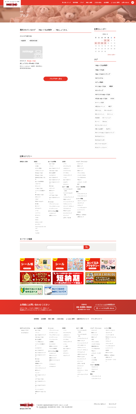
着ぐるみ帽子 (52, 172)
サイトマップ (112, 404)
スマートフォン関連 (53, 211)
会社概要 (106, 2)
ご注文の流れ (98, 2)
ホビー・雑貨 (65, 186)
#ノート (97, 121)
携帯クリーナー (53, 215)
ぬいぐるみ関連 (52, 161)
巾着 (93, 339)
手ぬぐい (79, 179)
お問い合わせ (125, 2)
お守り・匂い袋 (67, 217)
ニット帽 (94, 357)
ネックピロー (52, 344)
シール (36, 210)
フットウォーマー (53, 339)
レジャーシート (81, 209)
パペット (51, 166)
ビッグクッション (53, 208)
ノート (65, 163)
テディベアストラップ (40, 368)
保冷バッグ (80, 170)
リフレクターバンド (82, 196)
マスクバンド (95, 369)
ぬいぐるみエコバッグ (54, 179)
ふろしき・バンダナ (82, 182)
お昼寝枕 (51, 341)
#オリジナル (99, 78)
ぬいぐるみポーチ (53, 177)
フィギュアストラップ (68, 197)
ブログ (82, 2)
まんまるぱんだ (24, 332)
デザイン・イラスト (81, 214)
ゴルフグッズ (80, 203)
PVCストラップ (53, 355)
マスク (36, 230)
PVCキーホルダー (39, 201)
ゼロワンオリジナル (25, 328)
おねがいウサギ (24, 330)
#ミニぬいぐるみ (100, 86)
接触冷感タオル (95, 346)
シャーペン (37, 213)
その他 (36, 166)
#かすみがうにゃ (100, 136)
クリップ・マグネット (68, 206)
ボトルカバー (38, 208)
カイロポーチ (52, 175)
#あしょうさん (61, 30)
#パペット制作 (99, 102)
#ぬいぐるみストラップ (102, 74)
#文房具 (97, 117)
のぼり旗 (37, 361)
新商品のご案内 (24, 161)
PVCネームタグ (67, 210)
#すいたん (98, 110)
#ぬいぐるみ (99, 70)
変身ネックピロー (53, 346)
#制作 (111, 86)
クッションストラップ (68, 201)
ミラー (93, 362)
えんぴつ (65, 182)
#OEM (112, 98)
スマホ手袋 (94, 360)
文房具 (63, 161)
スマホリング (52, 213)
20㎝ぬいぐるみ (39, 172)
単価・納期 (89, 2)
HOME (21, 11)
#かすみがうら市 (100, 140)
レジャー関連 (79, 198)
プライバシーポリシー (100, 404)
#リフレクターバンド (101, 125)
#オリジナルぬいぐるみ (102, 94)
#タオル (105, 121)
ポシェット (37, 186)
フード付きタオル (81, 177)
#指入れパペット (100, 106)
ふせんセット (66, 168)
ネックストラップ (67, 213)
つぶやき (37, 233)
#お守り (108, 129)
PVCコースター (109, 352)
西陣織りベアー (38, 363)
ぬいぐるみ (52, 163)
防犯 (77, 191)
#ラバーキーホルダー (101, 143)
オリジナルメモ (67, 166)
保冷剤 (79, 212)
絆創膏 (79, 189)
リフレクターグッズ (82, 193)
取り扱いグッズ (66, 2)
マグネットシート (67, 204)
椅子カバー (52, 190)
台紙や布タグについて (83, 319)
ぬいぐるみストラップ (54, 168)
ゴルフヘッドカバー (82, 200)
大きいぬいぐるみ (53, 170)
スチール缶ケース (81, 345)
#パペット (110, 114)
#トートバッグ (107, 117)
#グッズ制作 (99, 82)
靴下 (78, 184)
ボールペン (37, 215)
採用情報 (36, 319)
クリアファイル (67, 170)
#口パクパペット (100, 114)
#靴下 (110, 106)
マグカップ (80, 205)
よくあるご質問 (115, 2)
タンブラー (37, 224)
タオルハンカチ (38, 222)
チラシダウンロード (96, 319)
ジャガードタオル (81, 175)
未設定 (35, 161)
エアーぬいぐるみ (53, 195)
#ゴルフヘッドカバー (101, 147)
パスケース (37, 183)
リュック (51, 193)
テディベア (52, 188)
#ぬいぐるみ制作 (45, 30)
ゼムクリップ (66, 355)
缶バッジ (37, 206)
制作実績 (75, 2)
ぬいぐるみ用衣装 (39, 181)
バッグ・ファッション (81, 161)
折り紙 (36, 203)
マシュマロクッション (54, 206)
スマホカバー (52, 364)
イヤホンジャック (39, 170)
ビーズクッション (53, 332)
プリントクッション (54, 204)
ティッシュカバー (39, 389)
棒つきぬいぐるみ (39, 194)
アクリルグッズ (67, 208)
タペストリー (80, 365)
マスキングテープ (67, 175)
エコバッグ (80, 163)
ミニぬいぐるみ (38, 188)
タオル (36, 219)
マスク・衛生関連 (80, 186)
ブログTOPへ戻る (55, 79)
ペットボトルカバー (82, 207)
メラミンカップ (109, 343)
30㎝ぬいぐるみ (39, 175)
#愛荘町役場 (33, 41)
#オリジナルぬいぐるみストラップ (104, 132)
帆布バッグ (80, 166)
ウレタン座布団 (53, 348)
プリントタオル (81, 172)
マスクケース (95, 367)
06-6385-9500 (84, 307)
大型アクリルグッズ (82, 354)
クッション (51, 201)
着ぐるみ (51, 186)
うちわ (36, 217)
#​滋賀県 (23, 41)
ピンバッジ (66, 215)
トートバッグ (80, 168)
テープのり (66, 172)
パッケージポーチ (110, 334)
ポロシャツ (37, 197)
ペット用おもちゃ (39, 341)
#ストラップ (99, 90)
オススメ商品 (38, 168)
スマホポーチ (52, 366)
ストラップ (37, 163)
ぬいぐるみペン (67, 179)
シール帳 (65, 346)
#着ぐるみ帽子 (99, 129)
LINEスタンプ (80, 216)
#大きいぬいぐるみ (101, 98)
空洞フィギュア (67, 199)
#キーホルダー (108, 110)
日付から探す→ (112, 54)
